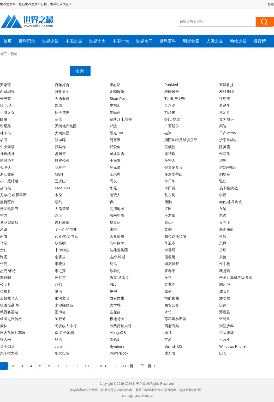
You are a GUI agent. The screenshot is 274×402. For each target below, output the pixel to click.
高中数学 (117, 243)
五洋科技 (226, 85)
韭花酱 (115, 312)
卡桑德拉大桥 (121, 326)
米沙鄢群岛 (64, 305)
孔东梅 (169, 195)
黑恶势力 (7, 160)
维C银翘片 (227, 167)
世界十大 (97, 41)
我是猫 (224, 271)
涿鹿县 (224, 312)
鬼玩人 (115, 195)
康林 (3, 326)
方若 (168, 339)
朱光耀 (5, 99)
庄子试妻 (62, 112)
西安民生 (117, 298)
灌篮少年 (226, 326)
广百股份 (171, 126)
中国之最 (73, 41)
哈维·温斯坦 (9, 305)
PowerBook (119, 353)
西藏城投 (7, 91)
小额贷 (115, 160)
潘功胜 (224, 298)
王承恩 (115, 174)
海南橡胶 (226, 229)
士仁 (3, 250)
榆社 (168, 333)
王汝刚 (224, 339)
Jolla (58, 346)
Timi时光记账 (175, 99)
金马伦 (224, 154)
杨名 (58, 339)
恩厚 (223, 243)
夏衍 (58, 291)
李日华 (169, 181)
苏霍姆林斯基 (175, 319)
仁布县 (5, 291)
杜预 (223, 236)
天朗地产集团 (66, 126)
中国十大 (120, 41)
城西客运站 (9, 312)
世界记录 (27, 41)
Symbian (117, 346)
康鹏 (168, 202)
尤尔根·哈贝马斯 (13, 195)
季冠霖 (169, 243)
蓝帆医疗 (7, 202)
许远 (3, 257)
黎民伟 (115, 112)
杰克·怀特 (8, 271)
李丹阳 (5, 277)
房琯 (223, 250)
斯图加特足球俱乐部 (180, 140)
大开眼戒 (117, 236)
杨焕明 (60, 243)
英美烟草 (7, 346)
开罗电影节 (9, 209)
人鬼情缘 (62, 209)
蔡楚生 (224, 105)
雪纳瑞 (169, 154)
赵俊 (223, 215)
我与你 (60, 147)
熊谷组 (169, 257)
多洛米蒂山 (173, 174)
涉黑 (223, 160)
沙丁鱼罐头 (228, 140)
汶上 (58, 215)
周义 (113, 181)
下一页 (145, 366)
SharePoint (119, 99)
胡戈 (113, 264)
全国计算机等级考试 (235, 277)
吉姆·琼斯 (117, 257)
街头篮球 (226, 333)
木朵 (58, 195)
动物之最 (238, 41)
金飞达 (5, 167)
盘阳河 (60, 154)
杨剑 (58, 202)
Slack (168, 222)
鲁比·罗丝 (172, 119)
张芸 (3, 264)
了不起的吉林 (66, 229)
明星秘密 (191, 41)
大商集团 (62, 133)
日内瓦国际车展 (13, 333)
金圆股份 (117, 91)
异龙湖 (169, 284)
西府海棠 (171, 326)
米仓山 (115, 339)
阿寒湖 (115, 140)
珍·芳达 (6, 105)
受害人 (169, 160)
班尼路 (5, 126)
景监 (223, 257)
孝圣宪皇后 (9, 222)
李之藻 (60, 271)
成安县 (224, 291)
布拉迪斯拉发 (175, 236)
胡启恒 (224, 284)
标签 (271, 4)
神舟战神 (7, 154)
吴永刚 (169, 105)
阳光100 (116, 133)
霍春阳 (169, 271)
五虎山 (60, 181)
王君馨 (169, 215)
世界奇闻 (144, 41)
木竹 (168, 312)
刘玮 (58, 105)
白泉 (3, 119)
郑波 (113, 126)
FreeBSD (62, 188)
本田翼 (169, 188)
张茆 (168, 291)
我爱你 (115, 147)
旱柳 (113, 291)
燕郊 (58, 284)
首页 (7, 41)
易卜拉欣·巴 (229, 188)
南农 (3, 236)
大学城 (115, 305)
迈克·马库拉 (119, 277)
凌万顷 (169, 353)
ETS (222, 353)
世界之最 (50, 41)
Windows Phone (232, 346)
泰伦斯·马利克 (230, 202)
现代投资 (62, 353)
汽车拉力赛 (9, 353)
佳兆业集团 (119, 250)
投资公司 (62, 160)
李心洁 (115, 85)
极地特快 (117, 319)
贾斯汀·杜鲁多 (121, 119)
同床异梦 (171, 264)
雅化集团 (62, 91)
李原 (223, 195)
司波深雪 (117, 154)
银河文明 (62, 298)
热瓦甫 (60, 277)
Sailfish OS (173, 346)
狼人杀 (5, 339)
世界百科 (167, 41)
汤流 (58, 119)
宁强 (3, 215)
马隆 (3, 243)
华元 (113, 188)
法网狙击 (117, 215)
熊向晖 (60, 140)
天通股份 (62, 99)
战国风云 (171, 91)
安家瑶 (5, 85)
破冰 (168, 133)
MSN (59, 174)
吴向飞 (224, 222)
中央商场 (7, 147)
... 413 (101, 366)
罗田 (168, 209)
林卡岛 (5, 133)
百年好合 (62, 85)
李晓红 (60, 264)
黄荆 (168, 229)
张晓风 (224, 319)
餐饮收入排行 (66, 326)
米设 (3, 229)
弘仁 (223, 181)
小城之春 (7, 112)
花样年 (60, 167)
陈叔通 (60, 319)
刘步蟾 (169, 112)
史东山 (115, 105)
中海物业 (62, 250)
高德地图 (117, 209)
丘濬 (223, 209)
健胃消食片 (173, 167)
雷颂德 (169, 147)
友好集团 (226, 91)
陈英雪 (224, 147)
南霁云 (60, 257)
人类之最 (214, 41)
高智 (223, 126)
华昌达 (115, 222)
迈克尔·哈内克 (66, 236)
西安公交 (171, 305)
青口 (113, 202)
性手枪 (224, 264)
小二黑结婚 (9, 181)
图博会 (60, 312)
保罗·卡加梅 (64, 333)
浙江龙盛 (7, 174)
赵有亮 (5, 188)
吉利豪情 (62, 222)
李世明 (169, 250)
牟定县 (224, 112)
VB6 (113, 284)
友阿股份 (226, 119)
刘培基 (224, 174)
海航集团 (171, 298)
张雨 (113, 229)
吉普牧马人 (9, 298)
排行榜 (259, 41)
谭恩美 (224, 99)
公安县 (5, 284)
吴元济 (115, 167)
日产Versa (227, 133)
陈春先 (115, 271)
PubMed (171, 85)
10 (87, 366)
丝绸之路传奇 (11, 319)
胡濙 (3, 140)
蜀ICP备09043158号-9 (137, 396)
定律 (223, 305)
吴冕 (168, 277)
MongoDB (118, 333)
